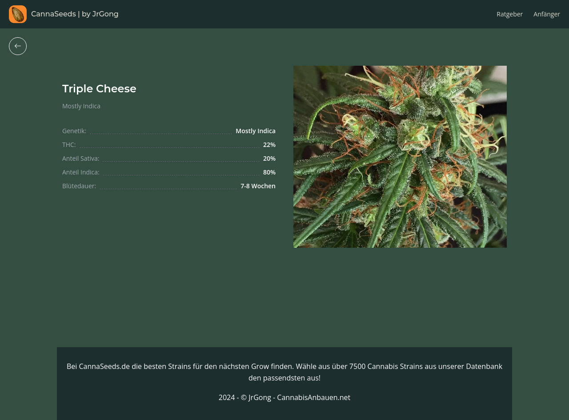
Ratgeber (510, 14)
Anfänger (546, 14)
